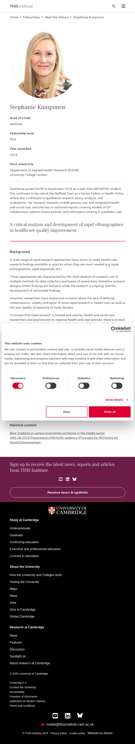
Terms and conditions (22, 705)
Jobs (13, 602)
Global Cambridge (22, 616)
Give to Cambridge (22, 609)
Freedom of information (24, 696)
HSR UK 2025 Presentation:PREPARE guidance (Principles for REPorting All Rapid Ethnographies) (64, 440)
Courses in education (24, 556)
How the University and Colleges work (36, 575)
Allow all (110, 411)
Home (14, 17)
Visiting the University (24, 582)
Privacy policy (58, 733)
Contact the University (23, 687)
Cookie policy (77, 733)
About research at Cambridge (30, 663)
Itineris (108, 733)
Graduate (16, 535)
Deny (66, 411)
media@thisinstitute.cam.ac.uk (69, 724)
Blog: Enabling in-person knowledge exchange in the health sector (57, 433)
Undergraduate (20, 528)
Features (16, 642)
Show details (114, 399)
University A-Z (18, 682)
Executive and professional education (35, 549)
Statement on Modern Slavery (27, 701)
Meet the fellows (55, 17)
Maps (13, 588)
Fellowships (29, 17)
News (14, 595)
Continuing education (24, 542)
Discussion (17, 649)
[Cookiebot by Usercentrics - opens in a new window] (114, 329)
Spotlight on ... (19, 656)
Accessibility (17, 691)
